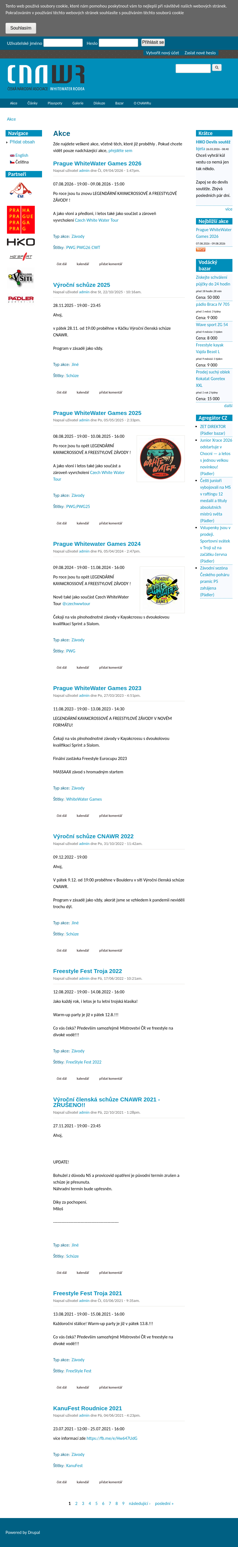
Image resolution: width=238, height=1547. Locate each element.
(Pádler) (207, 473)
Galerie (77, 103)
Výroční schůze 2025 (81, 285)
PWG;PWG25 (78, 506)
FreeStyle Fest (78, 1371)
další (228, 405)
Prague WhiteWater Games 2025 (97, 413)
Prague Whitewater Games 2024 (97, 544)
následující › (140, 1503)
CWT (96, 247)
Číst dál (63, 264)
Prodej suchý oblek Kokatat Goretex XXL (213, 378)
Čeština (19, 162)
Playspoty (53, 104)
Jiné (75, 364)
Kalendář (83, 264)
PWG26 (83, 247)
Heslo (92, 43)
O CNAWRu (141, 104)
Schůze (72, 375)
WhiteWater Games (84, 799)
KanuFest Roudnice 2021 (87, 1408)
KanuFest (74, 1465)
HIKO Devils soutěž (213, 142)
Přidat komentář (110, 264)
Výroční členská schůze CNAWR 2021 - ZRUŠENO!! (106, 1102)
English (19, 155)
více (228, 209)
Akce (12, 104)
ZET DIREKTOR (213, 426)
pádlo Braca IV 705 (213, 304)
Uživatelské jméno (24, 43)
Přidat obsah (22, 142)
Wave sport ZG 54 (212, 324)
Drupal (34, 1532)
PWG (70, 247)
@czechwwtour (76, 603)
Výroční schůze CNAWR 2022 (93, 836)
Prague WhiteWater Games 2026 (97, 163)
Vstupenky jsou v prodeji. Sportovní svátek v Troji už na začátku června (215, 541)
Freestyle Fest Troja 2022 (87, 971)
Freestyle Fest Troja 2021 (87, 1293)
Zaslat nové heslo (200, 52)
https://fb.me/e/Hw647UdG (112, 1438)
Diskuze (99, 103)
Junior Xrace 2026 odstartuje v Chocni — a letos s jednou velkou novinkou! (216, 454)
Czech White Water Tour (97, 220)
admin (84, 170)
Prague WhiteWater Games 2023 (97, 688)
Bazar (119, 103)
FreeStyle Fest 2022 (83, 1062)
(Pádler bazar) (212, 433)
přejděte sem (121, 150)
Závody (78, 236)
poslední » (164, 1503)
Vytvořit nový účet (162, 52)
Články (31, 104)
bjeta (200, 148)
